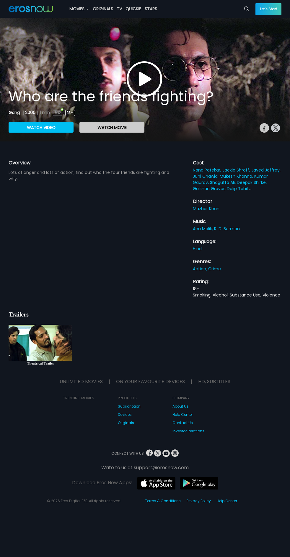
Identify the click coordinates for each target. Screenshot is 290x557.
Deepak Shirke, (252, 182)
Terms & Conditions (163, 500)
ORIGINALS (103, 9)
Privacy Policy (199, 500)
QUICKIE (133, 9)
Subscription (129, 406)
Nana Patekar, (207, 170)
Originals (126, 422)
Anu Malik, (203, 229)
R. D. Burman (227, 229)
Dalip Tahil (238, 189)
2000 (30, 113)
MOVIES (78, 9)
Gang (15, 113)
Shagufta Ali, (223, 182)
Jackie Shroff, (236, 170)
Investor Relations (188, 431)
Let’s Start (268, 8)
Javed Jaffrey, (266, 170)
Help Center (182, 414)
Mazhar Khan (206, 209)
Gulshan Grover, (210, 189)
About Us (180, 406)
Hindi (198, 249)
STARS (151, 9)
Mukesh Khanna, (237, 176)
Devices (125, 414)
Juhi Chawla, (206, 176)
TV (119, 9)
